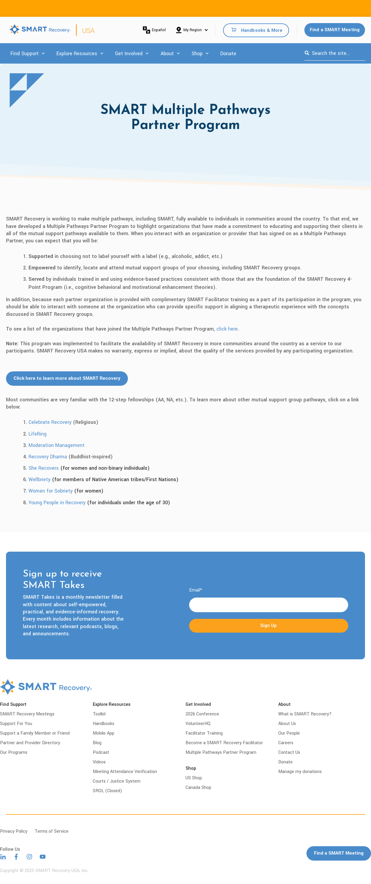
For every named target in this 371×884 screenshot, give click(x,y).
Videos (99, 762)
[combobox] (334, 53)
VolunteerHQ (198, 724)
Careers (285, 743)
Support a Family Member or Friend (35, 733)
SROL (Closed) (107, 791)
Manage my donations (300, 772)
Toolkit (99, 714)
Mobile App (103, 733)
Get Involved (129, 53)
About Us (287, 724)
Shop (197, 53)
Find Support (25, 53)
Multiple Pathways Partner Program (221, 752)
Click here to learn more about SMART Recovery (69, 378)
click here (227, 328)
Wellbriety (39, 479)
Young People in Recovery (57, 502)
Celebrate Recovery (50, 422)
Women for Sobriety (51, 490)
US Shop (194, 778)
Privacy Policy (13, 831)
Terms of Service (51, 831)
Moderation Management (57, 445)
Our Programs (13, 752)
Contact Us (289, 752)
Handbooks (103, 724)
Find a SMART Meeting (335, 30)
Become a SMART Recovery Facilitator (224, 743)
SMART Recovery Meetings (27, 714)
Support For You (16, 724)
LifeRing (38, 433)
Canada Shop (198, 787)
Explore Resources (76, 53)
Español (154, 30)
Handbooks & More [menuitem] (261, 30)
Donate (228, 53)
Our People (289, 733)
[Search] (306, 53)
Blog (97, 743)
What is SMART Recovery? (305, 714)
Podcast (101, 752)
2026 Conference (202, 714)
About (167, 53)
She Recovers (44, 468)
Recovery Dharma (48, 456)
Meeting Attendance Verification (125, 772)
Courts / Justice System (116, 781)
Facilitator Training (204, 733)
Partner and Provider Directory (30, 743)
